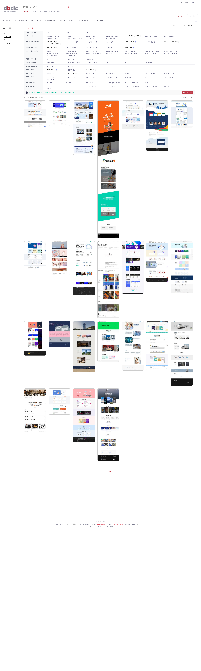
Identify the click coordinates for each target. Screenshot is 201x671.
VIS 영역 (68, 83)
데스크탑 (180, 16)
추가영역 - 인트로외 (169, 73)
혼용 (87, 32)
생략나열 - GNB (90, 73)
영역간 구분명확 (51, 77)
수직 (67, 32)
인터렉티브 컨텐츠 (110, 38)
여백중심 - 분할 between (92, 51)
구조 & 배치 (7, 37)
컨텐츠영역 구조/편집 (66, 20)
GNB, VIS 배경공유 (71, 77)
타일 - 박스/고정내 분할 (92, 62)
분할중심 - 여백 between (131, 53)
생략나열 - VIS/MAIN (111, 73)
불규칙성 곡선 (69, 66)
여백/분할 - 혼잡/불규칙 (53, 53)
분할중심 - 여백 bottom (151, 53)
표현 (5, 40)
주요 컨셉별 (6, 20)
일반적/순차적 (50, 73)
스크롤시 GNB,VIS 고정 (151, 36)
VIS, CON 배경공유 (91, 77)
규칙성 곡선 (50, 66)
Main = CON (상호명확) (170, 41)
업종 (5, 33)
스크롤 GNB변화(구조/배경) (132, 36)
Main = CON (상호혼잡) (53, 43)
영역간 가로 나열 (70, 70)
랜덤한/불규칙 (70, 59)
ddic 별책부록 (185, 3)
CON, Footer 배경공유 (111, 77)
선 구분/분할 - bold (71, 55)
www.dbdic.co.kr (101, 524)
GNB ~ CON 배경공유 (131, 77)
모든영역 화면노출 (129, 41)
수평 (48, 32)
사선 (48, 59)
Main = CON (128, 47)
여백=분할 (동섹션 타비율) (170, 51)
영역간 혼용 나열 (90, 69)
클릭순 (192, 97)
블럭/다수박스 (50, 62)
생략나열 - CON (129, 73)
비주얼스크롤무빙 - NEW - (53, 36)
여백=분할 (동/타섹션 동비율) (152, 51)
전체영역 (49, 88)
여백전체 (49, 51)
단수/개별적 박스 (149, 62)
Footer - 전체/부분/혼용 (131, 83)
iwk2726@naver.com (118, 524)
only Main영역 (51, 41)
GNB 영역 (49, 83)
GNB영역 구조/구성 (20, 20)
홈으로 (175, 25)
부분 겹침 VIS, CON (169, 77)
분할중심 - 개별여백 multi (170, 53)
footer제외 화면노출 (150, 42)
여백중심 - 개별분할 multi (131, 51)
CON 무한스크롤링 (169, 36)
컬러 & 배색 (8, 43)
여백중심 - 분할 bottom (112, 51)
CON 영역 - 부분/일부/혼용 (113, 83)
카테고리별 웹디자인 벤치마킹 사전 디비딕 (11, 9)
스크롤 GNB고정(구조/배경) (113, 36)
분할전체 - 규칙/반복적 (72, 53)
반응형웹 (68, 36)
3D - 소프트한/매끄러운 (46, 11)
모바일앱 (192, 16)
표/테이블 (108, 62)
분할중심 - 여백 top (110, 53)
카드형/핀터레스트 (51, 38)
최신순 (185, 97)
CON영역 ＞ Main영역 (92, 42)
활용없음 (147, 83)
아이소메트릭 (56, 11)
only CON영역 (109, 42)
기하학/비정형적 (90, 59)
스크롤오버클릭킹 (90, 36)
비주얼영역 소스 (50, 20)
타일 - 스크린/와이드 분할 (72, 62)
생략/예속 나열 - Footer (151, 73)
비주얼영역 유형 (36, 20)
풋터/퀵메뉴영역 (82, 20)
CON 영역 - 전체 (90, 83)
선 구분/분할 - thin (52, 55)
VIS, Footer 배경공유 (52, 79)
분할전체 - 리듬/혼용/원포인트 (93, 53)
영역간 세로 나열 (51, 69)
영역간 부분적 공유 (149, 77)
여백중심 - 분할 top (71, 51)
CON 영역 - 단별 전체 (111, 86)
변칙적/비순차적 (70, 73)
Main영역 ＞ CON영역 (72, 42)
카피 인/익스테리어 (34, 11)
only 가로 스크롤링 (91, 38)
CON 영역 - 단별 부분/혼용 (132, 86)
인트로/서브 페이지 (98, 20)
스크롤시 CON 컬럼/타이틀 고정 (74, 38)
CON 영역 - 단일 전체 (91, 86)
